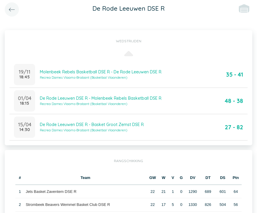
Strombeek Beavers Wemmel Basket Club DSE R (68, 204)
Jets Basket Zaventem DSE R (51, 191)
